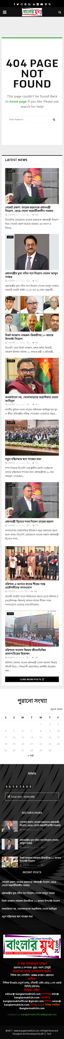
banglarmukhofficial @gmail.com (23, 1001)
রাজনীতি (11, 171)
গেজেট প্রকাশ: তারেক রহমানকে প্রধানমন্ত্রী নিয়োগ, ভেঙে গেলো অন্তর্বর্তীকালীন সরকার (29, 209)
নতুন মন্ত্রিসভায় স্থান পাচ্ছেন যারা (23, 459)
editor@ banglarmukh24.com (23, 993)
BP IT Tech (46, 1033)
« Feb (31, 755)
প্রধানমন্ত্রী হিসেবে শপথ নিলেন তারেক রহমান (29, 521)
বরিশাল (10, 548)
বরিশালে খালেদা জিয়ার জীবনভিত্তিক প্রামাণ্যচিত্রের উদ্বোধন (25, 652)
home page (18, 101)
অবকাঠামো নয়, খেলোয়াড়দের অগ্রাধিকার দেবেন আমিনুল (31, 399)
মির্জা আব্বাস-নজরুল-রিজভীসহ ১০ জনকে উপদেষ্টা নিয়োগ (29, 337)
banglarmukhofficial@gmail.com (38, 1014)
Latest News (16, 159)
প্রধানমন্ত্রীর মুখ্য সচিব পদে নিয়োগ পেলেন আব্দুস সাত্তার (31, 275)
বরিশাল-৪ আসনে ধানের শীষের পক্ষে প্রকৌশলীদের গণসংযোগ (25, 586)
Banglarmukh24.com (32, 1008)
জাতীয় (10, 237)
